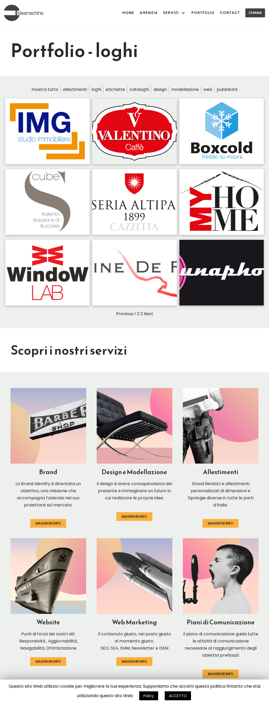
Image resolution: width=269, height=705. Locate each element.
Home (128, 12)
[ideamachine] (23, 13)
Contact (230, 12)
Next (148, 314)
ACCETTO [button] (178, 695)
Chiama (255, 13)
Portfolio (203, 12)
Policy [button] (148, 695)
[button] (48, 523)
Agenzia (149, 12)
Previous (124, 314)
